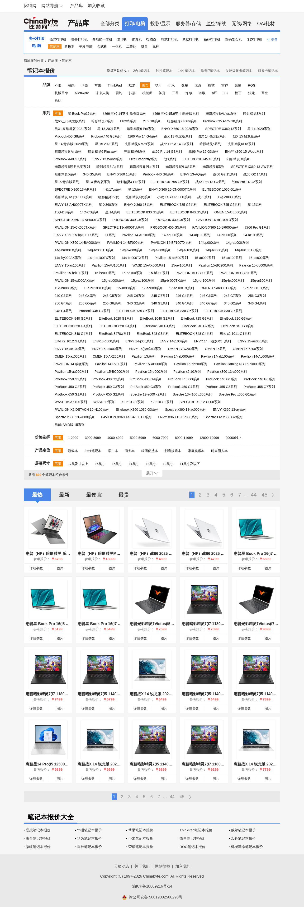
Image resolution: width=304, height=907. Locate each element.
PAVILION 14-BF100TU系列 (217, 220)
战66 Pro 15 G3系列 (203, 151)
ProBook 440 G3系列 (184, 379)
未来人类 (102, 93)
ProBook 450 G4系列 (146, 387)
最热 (37, 495)
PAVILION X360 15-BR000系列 (215, 227)
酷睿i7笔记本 (210, 71)
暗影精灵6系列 (210, 144)
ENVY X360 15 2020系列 (180, 129)
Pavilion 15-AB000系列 (150, 364)
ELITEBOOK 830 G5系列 (145, 212)
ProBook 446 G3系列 (259, 379)
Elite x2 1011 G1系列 (235, 334)
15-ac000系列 (205, 258)
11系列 (110, 235)
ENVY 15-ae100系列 (70, 349)
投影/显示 (160, 23)
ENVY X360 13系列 (138, 205)
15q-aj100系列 (261, 280)
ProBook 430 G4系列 (146, 379)
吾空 (264, 93)
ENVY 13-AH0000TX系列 (73, 205)
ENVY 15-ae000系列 (253, 341)
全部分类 (109, 23)
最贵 (124, 495)
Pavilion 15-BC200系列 (216, 265)
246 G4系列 (184, 296)
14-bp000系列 (209, 242)
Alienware (82, 93)
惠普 (145, 85)
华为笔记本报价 (89, 838)
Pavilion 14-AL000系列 (258, 356)
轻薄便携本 (149, 451)
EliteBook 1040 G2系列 (157, 318)
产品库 (76, 5)
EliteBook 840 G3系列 (237, 326)
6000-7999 (160, 438)
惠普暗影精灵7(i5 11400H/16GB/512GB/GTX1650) (121, 694)
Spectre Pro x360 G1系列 (237, 394)
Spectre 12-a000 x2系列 (148, 394)
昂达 (58, 100)
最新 (64, 495)
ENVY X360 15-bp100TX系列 (76, 235)
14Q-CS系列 (89, 212)
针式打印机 (169, 39)
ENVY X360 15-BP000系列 (178, 417)
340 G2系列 (136, 303)
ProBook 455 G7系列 (259, 387)
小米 (171, 85)
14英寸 (134, 464)
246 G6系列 (208, 296)
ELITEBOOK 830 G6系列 (179, 311)
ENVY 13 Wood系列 (107, 159)
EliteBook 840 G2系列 (198, 326)
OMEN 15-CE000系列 (230, 212)
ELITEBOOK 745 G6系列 (201, 159)
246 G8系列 (152, 121)
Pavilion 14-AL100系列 (139, 235)
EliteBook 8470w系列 (114, 334)
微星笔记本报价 (192, 838)
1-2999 (73, 438)
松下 (238, 93)
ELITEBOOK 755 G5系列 (170, 182)
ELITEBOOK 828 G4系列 (117, 326)
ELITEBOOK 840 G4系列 (73, 334)
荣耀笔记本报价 (140, 847)
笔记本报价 (41, 70)
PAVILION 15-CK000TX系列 (75, 227)
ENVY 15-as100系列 (70, 265)
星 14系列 (112, 212)
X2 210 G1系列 (132, 402)
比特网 (30, 5)
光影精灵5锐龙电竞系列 (72, 167)
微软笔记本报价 (38, 847)
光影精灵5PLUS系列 (181, 167)
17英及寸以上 (78, 464)
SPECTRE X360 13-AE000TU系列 (80, 220)
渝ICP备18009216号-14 (152, 886)
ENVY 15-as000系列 (107, 349)
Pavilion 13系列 (143, 356)
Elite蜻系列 (128, 121)
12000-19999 (209, 438)
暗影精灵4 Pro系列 (131, 182)
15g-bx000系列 (232, 280)
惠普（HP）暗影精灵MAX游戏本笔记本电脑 (115, 554)
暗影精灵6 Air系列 (68, 151)
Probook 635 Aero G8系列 (222, 121)
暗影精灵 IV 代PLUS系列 (73, 197)
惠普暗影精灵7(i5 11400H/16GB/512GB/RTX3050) (225, 694)
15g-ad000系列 (113, 280)
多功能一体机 (102, 39)
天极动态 (121, 866)
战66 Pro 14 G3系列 (167, 151)
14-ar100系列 (253, 235)
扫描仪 (151, 39)
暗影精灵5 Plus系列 (144, 167)
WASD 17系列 (104, 402)
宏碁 (198, 85)
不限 (58, 85)
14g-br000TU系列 (100, 250)
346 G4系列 (257, 303)
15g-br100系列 (204, 280)
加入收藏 (96, 5)
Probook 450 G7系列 (183, 387)
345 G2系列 (233, 303)
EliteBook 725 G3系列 (196, 318)
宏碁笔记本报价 (243, 838)
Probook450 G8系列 (70, 136)
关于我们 (142, 866)
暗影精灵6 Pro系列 (141, 129)
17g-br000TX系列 (256, 288)
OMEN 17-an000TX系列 (218, 288)
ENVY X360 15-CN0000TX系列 (172, 189)
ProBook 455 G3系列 (221, 387)
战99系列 (204, 197)
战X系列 (170, 159)
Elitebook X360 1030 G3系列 (137, 409)
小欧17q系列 (111, 189)
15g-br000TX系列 (173, 280)
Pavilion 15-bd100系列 (71, 273)
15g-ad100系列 (142, 280)
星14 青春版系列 (98, 182)
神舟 (162, 93)
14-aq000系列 (172, 235)
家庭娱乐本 (196, 451)
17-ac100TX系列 (181, 288)
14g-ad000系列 (237, 242)
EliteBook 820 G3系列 (236, 318)
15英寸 (117, 464)
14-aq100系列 (199, 235)
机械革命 (61, 93)
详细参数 (36, 568)
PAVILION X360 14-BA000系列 (77, 242)
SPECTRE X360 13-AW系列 (252, 167)
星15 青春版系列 (67, 182)
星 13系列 (135, 189)
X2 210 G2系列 (161, 402)
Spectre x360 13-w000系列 (75, 417)
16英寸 (100, 464)
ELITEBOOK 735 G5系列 (178, 205)
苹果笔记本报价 (140, 830)
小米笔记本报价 (140, 838)
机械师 (147, 93)
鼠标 (155, 46)
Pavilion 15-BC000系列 (112, 371)
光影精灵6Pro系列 (241, 144)
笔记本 (55, 46)
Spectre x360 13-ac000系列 (185, 409)
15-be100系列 (132, 273)
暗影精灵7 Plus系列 (181, 121)
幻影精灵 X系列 (238, 159)
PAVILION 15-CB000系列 (194, 273)
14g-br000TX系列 (68, 250)
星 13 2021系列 (108, 129)
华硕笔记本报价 (89, 830)
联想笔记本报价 (38, 830)
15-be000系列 (105, 273)
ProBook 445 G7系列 (94, 311)
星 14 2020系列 (259, 129)
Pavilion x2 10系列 (187, 371)
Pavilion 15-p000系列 (151, 371)
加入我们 (182, 866)
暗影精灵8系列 (254, 113)
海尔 (188, 93)
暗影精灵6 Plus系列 (102, 151)
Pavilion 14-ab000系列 (178, 356)
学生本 (113, 451)
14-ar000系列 (227, 235)
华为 (158, 85)
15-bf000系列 (159, 273)
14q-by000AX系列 (68, 258)
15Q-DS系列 (64, 212)
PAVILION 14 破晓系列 (71, 364)
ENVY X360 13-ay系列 (229, 409)
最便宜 (94, 495)
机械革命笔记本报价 (247, 847)
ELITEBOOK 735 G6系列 (135, 311)
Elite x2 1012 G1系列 (70, 341)
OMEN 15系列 (215, 349)
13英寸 (151, 464)
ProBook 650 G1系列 (70, 394)
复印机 (122, 39)
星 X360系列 (108, 205)
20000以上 (234, 438)
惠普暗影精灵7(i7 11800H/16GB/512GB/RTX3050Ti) (70, 694)
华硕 (84, 85)
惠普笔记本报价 (38, 838)
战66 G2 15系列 (225, 174)
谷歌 (202, 93)
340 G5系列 (92, 174)
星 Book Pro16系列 (82, 113)
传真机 (137, 39)
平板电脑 (85, 46)
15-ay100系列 (181, 265)
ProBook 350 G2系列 (70, 379)
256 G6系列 (112, 303)
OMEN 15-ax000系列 (70, 356)
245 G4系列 (87, 296)
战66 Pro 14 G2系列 (246, 182)
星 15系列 (255, 205)
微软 (211, 85)
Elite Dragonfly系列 (143, 159)
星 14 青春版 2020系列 (71, 144)
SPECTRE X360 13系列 (223, 129)
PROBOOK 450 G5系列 (168, 227)
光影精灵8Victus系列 (221, 113)
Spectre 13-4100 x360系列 (192, 394)
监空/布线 (216, 23)
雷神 (224, 85)
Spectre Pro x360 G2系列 (223, 417)
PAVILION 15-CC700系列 (238, 273)
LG (226, 93)
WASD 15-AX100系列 (71, 402)
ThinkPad (115, 85)
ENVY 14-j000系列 (139, 341)
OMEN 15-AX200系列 (109, 356)
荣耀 (238, 85)
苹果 (98, 85)
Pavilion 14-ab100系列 (217, 356)
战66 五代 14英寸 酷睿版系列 (124, 113)
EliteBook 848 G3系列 (153, 334)
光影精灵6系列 (135, 151)
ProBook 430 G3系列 (108, 379)
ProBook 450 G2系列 (70, 387)
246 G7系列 (233, 296)
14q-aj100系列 (188, 250)
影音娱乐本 (173, 451)
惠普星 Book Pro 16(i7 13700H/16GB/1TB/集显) (119, 624)
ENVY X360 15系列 (121, 174)
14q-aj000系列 (160, 250)
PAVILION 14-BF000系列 (125, 242)
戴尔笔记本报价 (243, 830)
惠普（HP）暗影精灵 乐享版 (50, 554)
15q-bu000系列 (66, 288)
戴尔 (131, 85)
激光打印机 (58, 39)
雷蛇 (119, 93)
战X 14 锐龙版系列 (212, 136)
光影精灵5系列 (213, 167)
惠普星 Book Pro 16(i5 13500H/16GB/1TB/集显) (67, 624)
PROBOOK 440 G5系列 (130, 220)
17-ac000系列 (152, 288)
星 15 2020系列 (106, 144)
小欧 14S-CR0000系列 (174, 197)
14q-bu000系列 (216, 250)
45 (264, 495)
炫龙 (251, 93)
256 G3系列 (257, 296)
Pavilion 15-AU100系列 (109, 265)
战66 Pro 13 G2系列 (210, 182)
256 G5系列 (87, 303)
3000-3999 (93, 438)
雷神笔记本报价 (89, 847)
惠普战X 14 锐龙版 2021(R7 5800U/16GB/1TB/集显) (174, 694)
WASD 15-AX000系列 (149, 265)
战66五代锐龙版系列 (70, 121)
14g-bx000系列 (131, 250)
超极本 (69, 46)
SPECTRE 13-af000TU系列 (123, 227)
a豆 (214, 93)
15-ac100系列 (232, 258)
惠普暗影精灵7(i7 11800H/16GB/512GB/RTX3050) (225, 624)
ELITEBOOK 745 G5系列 (222, 205)
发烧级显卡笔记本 (239, 71)
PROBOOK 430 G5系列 (172, 220)
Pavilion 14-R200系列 (111, 364)
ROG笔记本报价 (192, 847)
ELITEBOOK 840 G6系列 (73, 318)
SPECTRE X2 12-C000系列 (200, 402)
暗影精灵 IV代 (108, 197)
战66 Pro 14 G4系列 (142, 136)
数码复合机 (233, 39)
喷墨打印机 (79, 39)
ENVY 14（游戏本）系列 (212, 341)
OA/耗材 (266, 23)
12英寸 (168, 464)
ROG (252, 85)
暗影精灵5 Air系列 (109, 167)
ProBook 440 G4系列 (222, 379)
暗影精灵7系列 (102, 121)
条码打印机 (212, 39)
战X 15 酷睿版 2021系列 (73, 129)
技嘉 (132, 93)
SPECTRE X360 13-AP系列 (75, 189)
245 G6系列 (136, 296)
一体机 (117, 46)
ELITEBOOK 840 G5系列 (189, 212)
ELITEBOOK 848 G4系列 (194, 334)
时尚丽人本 (219, 451)
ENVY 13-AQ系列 (193, 174)
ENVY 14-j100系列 (173, 341)
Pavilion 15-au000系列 (71, 371)
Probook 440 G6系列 (158, 174)
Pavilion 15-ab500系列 (171, 258)
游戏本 (73, 451)
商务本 (130, 451)
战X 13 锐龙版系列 (178, 136)
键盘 (144, 46)
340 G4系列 (184, 303)
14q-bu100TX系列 (247, 250)
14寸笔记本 (186, 71)
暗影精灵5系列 (65, 174)
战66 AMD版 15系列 (70, 425)
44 (253, 495)
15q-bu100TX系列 (97, 288)
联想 (71, 85)
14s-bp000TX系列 (134, 258)
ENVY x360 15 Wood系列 (244, 151)
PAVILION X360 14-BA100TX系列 (126, 417)
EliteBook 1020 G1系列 (116, 318)
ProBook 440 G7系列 (70, 159)
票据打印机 (190, 39)
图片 (60, 568)
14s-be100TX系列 (101, 258)
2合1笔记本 (141, 71)
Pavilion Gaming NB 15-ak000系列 (239, 364)
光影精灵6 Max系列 (139, 144)
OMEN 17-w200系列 (183, 349)
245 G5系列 (112, 296)
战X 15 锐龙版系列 (247, 136)
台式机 (102, 46)
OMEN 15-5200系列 (247, 349)
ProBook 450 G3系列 (108, 387)
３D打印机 (254, 39)
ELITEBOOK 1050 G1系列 (222, 189)
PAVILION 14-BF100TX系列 (171, 242)
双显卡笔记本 (268, 71)
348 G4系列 (63, 311)
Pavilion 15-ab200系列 (190, 364)
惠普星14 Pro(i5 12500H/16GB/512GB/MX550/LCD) (70, 764)
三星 (175, 93)
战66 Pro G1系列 (257, 227)
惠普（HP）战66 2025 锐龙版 (207, 554)
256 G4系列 (63, 303)
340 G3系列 (160, 303)
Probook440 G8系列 (106, 136)
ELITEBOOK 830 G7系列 (223, 311)
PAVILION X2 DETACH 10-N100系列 (82, 409)
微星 (184, 85)
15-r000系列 (126, 288)
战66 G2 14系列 (255, 174)
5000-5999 (138, 438)
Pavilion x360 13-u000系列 (227, 371)
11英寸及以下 (190, 464)
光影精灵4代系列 (138, 197)
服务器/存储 (188, 23)
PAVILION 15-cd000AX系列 (75, 280)
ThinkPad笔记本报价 (196, 830)
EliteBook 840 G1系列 (158, 326)
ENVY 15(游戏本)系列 (145, 349)
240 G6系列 (63, 296)
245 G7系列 (160, 296)
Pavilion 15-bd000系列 (256, 265)
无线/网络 (242, 23)
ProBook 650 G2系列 (108, 394)
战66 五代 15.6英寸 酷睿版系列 (176, 113)
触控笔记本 (164, 71)
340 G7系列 (208, 303)
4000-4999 (115, 438)
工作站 (131, 46)
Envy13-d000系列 (105, 341)
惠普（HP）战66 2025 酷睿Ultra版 (159, 554)
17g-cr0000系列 (229, 197)
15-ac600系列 (259, 258)
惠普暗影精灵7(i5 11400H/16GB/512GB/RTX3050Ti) (174, 764)
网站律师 (162, 866)
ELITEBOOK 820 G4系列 (73, 326)
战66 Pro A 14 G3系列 (176, 144)
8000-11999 (184, 438)
